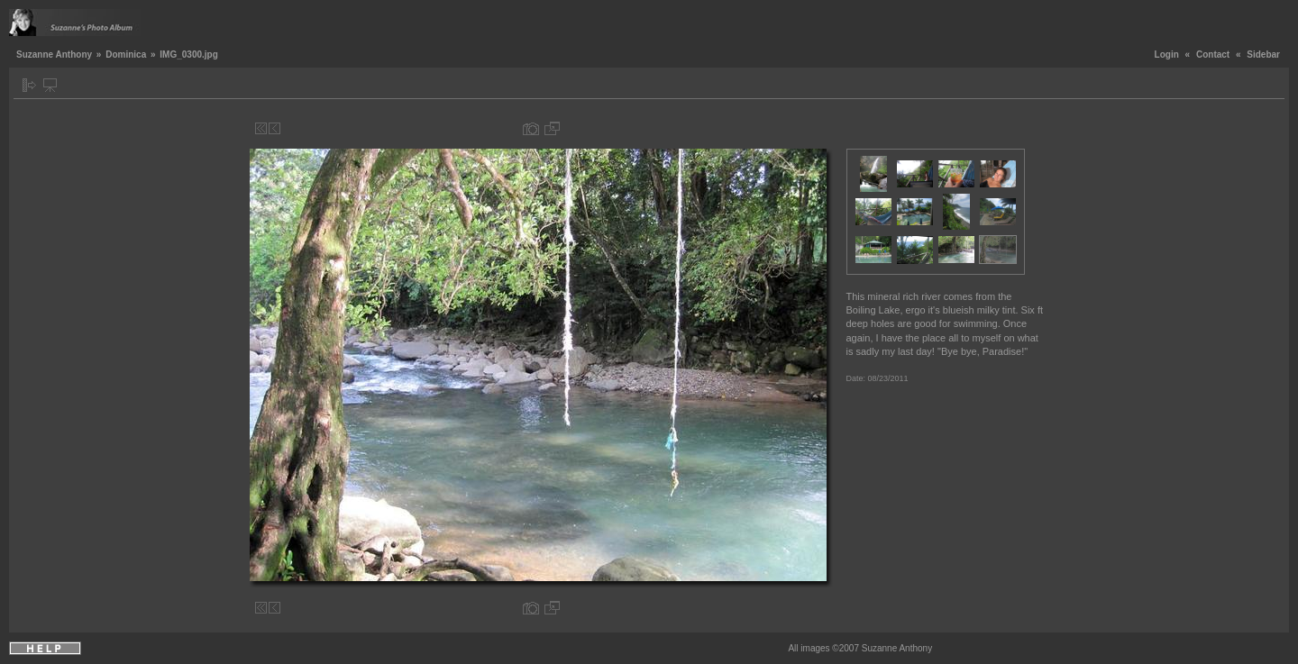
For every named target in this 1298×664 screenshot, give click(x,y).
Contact (1212, 54)
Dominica (125, 54)
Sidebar (1263, 54)
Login (1167, 54)
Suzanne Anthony (54, 54)
